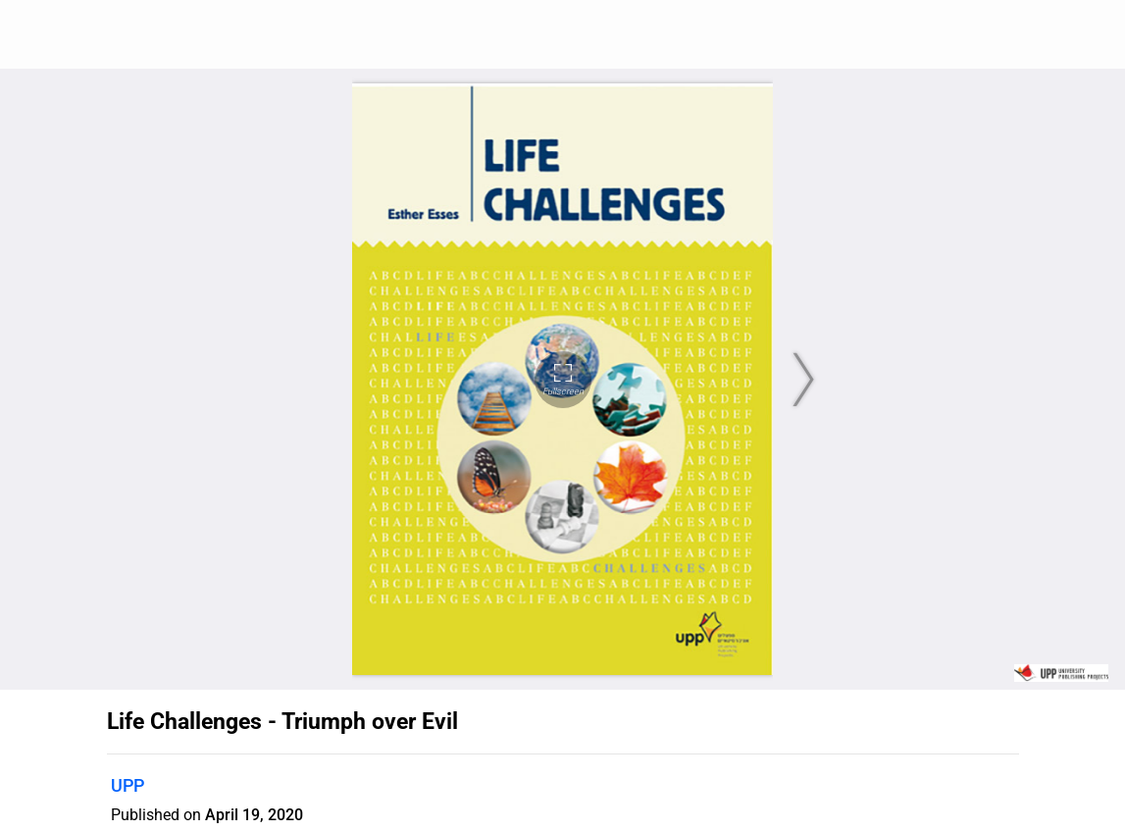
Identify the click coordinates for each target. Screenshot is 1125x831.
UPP (127, 785)
